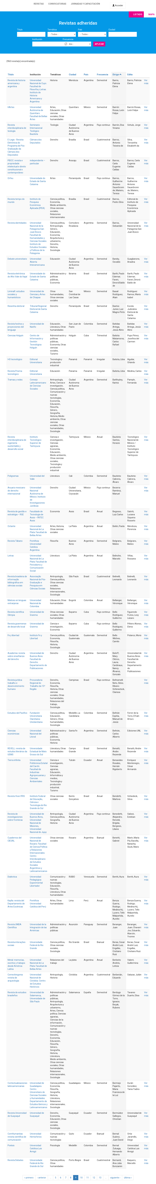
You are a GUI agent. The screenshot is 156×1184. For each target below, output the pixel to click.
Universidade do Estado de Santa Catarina (38, 181)
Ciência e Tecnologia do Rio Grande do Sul (38, 805)
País (80, 29)
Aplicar (99, 44)
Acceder (117, 5)
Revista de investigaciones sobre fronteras (15, 817)
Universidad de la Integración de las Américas (38, 927)
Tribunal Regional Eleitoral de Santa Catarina (38, 309)
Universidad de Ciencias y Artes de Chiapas (37, 294)
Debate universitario (17, 259)
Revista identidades (17, 223)
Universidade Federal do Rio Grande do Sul (36, 1163)
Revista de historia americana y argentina (16, 83)
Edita (130, 74)
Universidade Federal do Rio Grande (36, 945)
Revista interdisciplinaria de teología (17, 128)
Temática (52, 29)
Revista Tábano (15, 541)
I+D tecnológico (15, 359)
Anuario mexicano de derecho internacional (16, 490)
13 (100, 1177)
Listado (137, 14)
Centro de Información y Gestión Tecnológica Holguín (36, 341)
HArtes (11, 107)
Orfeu (10, 178)
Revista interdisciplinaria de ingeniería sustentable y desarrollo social (17, 443)
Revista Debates (15, 1160)
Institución (37, 39)
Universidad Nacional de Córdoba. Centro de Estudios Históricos (38, 980)
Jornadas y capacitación (85, 4)
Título (20, 29)
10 (81, 1177)
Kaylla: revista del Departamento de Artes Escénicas (16, 903)
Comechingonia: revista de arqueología (15, 977)
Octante (11, 526)
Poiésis (11, 1145)
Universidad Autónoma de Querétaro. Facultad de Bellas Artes (38, 113)
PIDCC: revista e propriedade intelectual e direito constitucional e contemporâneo (17, 166)
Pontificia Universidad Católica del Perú (38, 903)
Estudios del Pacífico (17, 713)
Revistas (39, 4)
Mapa (151, 14)
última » (128, 1177)
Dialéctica (12, 877)
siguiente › (115, 1177)
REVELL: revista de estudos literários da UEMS (17, 751)
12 (94, 1177)
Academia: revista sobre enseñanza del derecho (16, 656)
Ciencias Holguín (15, 335)
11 (87, 1177)
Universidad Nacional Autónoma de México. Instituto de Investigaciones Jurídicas (38, 496)
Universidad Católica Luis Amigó (36, 1148)
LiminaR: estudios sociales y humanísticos (16, 294)
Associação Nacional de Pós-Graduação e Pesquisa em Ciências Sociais (38, 582)
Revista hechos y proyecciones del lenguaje (16, 327)
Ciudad (111, 29)
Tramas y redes (15, 379)
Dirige (117, 74)
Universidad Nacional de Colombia (35, 603)
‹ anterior (41, 1177)
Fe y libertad (13, 635)
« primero (29, 1177)
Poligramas (13, 476)
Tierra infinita (14, 760)
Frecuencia (68, 39)
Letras (11, 555)
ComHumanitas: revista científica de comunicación (17, 1137)
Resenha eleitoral (16, 306)
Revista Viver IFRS (16, 796)
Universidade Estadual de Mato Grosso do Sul (38, 751)
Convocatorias (57, 4)
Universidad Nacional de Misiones (35, 823)
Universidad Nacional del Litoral (35, 733)
